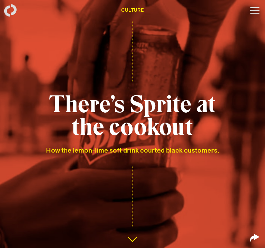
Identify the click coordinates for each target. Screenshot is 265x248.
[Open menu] (254, 10)
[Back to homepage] (10, 10)
